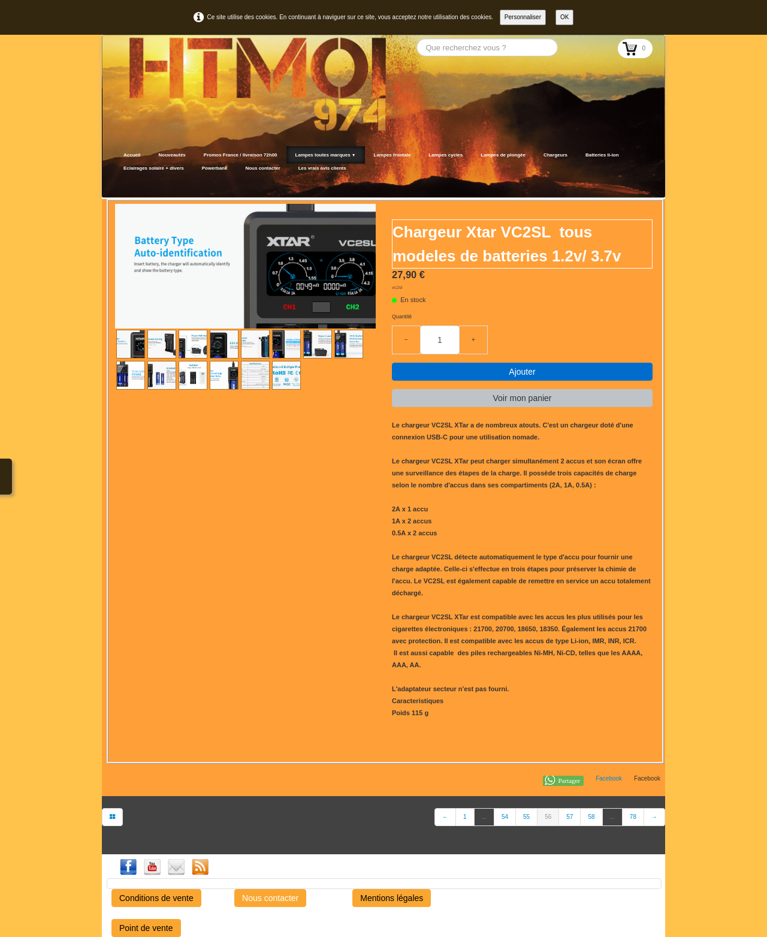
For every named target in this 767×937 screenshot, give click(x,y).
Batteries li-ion (602, 155)
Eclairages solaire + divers (153, 168)
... (484, 817)
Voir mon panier (522, 398)
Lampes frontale (392, 155)
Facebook (609, 778)
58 (591, 817)
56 (548, 817)
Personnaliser (523, 17)
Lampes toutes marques (325, 155)
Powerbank (215, 168)
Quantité (402, 317)
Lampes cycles (445, 155)
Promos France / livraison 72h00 (240, 155)
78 (633, 817)
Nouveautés (171, 155)
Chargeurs (555, 155)
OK (564, 17)
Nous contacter (262, 168)
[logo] (118, 183)
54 (505, 817)
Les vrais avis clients (322, 168)
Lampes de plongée (503, 155)
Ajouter (522, 371)
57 (569, 817)
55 (526, 817)
